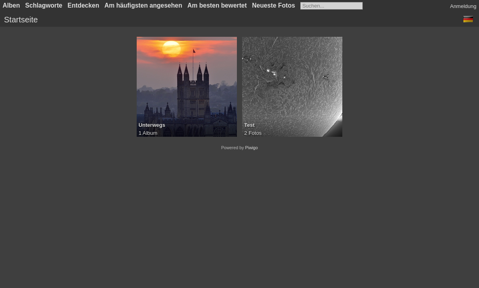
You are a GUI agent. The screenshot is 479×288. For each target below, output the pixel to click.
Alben (11, 5)
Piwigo (251, 147)
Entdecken (83, 5)
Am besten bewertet (217, 5)
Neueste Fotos (273, 5)
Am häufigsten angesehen (143, 5)
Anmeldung (463, 6)
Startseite (21, 19)
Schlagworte (44, 5)
